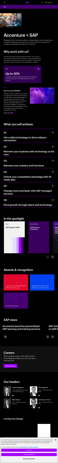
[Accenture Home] (27, 2)
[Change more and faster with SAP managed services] (52, 185)
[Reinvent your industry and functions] (52, 160)
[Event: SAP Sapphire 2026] (14, 237)
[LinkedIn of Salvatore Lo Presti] (39, 407)
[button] (10, 366)
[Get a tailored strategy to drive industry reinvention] (52, 132)
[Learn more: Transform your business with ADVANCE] (8, 113)
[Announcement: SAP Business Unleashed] (38, 237)
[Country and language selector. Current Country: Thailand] (49, 2)
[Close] (55, 439)
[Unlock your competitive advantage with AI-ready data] (52, 171)
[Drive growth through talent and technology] (52, 199)
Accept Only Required (29, 454)
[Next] (52, 257)
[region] (29, 450)
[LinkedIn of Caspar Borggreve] (13, 395)
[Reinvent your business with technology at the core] (52, 146)
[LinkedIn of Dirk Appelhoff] (39, 395)
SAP (5, 7)
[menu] (4, 2)
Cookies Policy (23, 447)
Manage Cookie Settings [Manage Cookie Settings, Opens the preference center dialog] (29, 458)
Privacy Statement (33, 447)
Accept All (29, 450)
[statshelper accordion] (38, 69)
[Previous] (48, 337)
